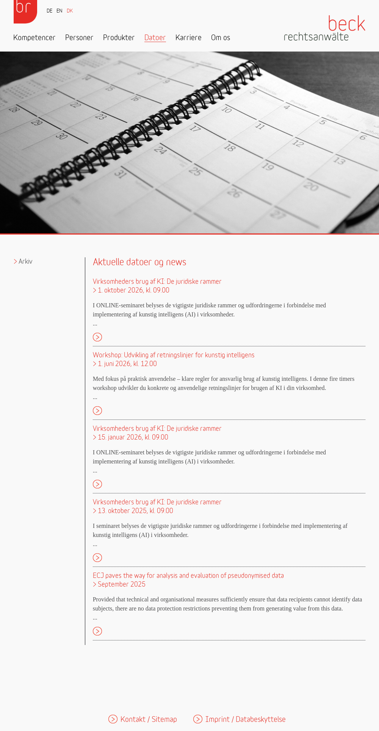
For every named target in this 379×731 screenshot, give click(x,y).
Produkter (119, 38)
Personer (79, 38)
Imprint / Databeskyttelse (245, 719)
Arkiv (26, 261)
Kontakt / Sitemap (149, 719)
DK (70, 11)
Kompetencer (34, 38)
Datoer (155, 38)
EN (59, 11)
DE (49, 11)
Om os (220, 38)
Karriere (188, 38)
